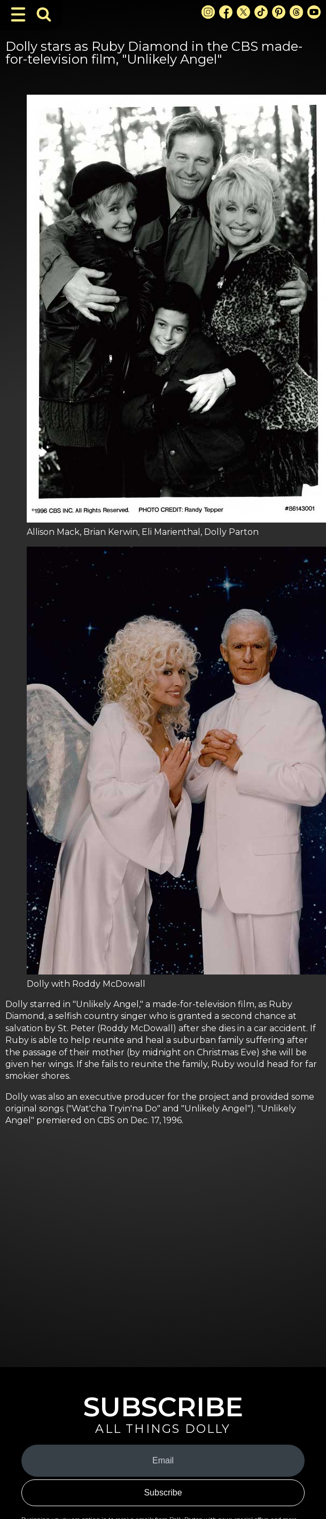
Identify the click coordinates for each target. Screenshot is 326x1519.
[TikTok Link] (261, 12)
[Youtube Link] (314, 12)
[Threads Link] (296, 12)
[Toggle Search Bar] (43, 14)
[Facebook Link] (225, 12)
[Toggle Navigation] (18, 14)
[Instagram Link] (208, 12)
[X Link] (243, 12)
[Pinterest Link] (278, 12)
